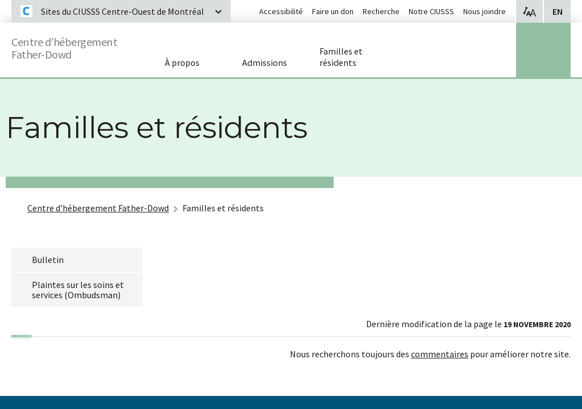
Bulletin (48, 259)
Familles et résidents (223, 208)
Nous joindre (484, 11)
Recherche (381, 11)
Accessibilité (281, 11)
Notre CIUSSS (431, 11)
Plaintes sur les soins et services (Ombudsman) (78, 290)
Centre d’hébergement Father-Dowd (76, 46)
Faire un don (333, 11)
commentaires (439, 354)
